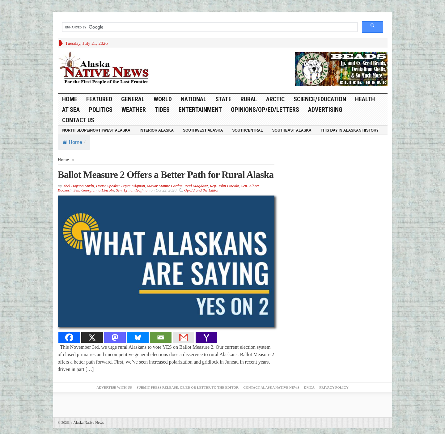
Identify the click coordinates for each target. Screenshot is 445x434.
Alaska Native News (87, 422)
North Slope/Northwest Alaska (96, 130)
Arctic (275, 99)
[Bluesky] (138, 337)
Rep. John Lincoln (224, 185)
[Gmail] (183, 337)
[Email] (161, 337)
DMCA (309, 387)
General (133, 99)
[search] (209, 27)
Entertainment (200, 109)
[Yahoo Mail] (206, 337)
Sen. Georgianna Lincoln (94, 190)
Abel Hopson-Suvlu (78, 185)
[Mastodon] (115, 337)
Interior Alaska (157, 130)
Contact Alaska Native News (271, 387)
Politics (100, 109)
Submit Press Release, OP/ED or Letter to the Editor (188, 387)
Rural (248, 99)
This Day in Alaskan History (350, 130)
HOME (69, 99)
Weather (133, 109)
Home (72, 142)
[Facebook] (69, 337)
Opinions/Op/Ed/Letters (265, 109)
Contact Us (78, 120)
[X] (92, 337)
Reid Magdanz (196, 185)
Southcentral (247, 130)
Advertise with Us (114, 387)
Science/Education (320, 99)
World (163, 99)
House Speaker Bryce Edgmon (120, 185)
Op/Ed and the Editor (201, 190)
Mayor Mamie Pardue (164, 185)
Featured (99, 99)
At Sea (71, 109)
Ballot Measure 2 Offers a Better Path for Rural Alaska (166, 174)
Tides (162, 109)
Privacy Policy (333, 387)
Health (365, 99)
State (223, 99)
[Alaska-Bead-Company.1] (341, 68)
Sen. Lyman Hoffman (133, 190)
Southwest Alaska (203, 130)
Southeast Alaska (292, 130)
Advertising (325, 109)
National (193, 99)
